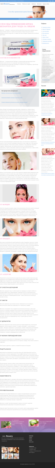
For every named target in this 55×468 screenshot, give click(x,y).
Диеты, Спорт (45, 37)
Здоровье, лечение (46, 39)
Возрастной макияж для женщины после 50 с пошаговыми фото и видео (48, 144)
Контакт (39, 4)
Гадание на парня (26, 4)
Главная (19, 4)
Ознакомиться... (46, 79)
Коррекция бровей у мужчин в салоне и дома (11, 97)
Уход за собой (45, 31)
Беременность (45, 43)
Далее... (13, 424)
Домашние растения (47, 41)
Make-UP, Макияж (46, 29)
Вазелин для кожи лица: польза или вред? (11, 93)
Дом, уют (44, 35)
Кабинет (34, 4)
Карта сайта (46, 4)
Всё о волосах (45, 33)
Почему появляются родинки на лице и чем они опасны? (14, 102)
